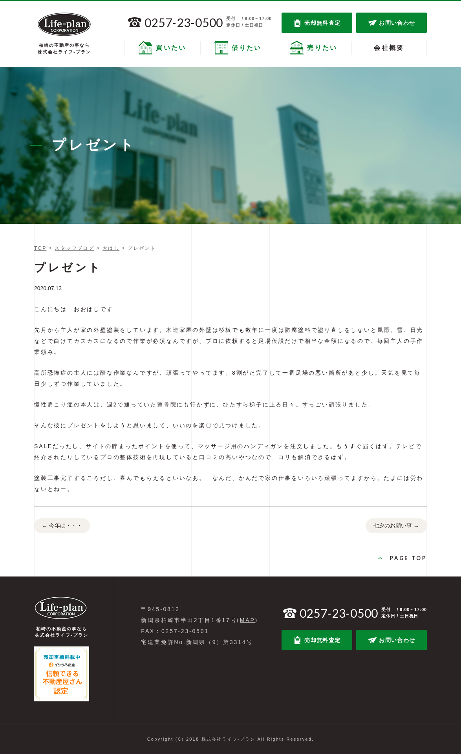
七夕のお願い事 (396, 526)
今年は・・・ (62, 526)
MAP (247, 620)
